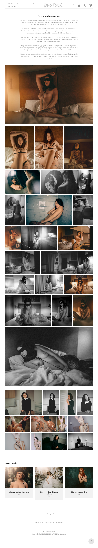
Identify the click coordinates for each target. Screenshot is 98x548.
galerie (16, 4)
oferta (22, 4)
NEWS (10, 4)
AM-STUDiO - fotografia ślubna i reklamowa (49, 522)
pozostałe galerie (49, 514)
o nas (26, 4)
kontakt (32, 4)
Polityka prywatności (49, 531)
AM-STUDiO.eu (13, 7)
